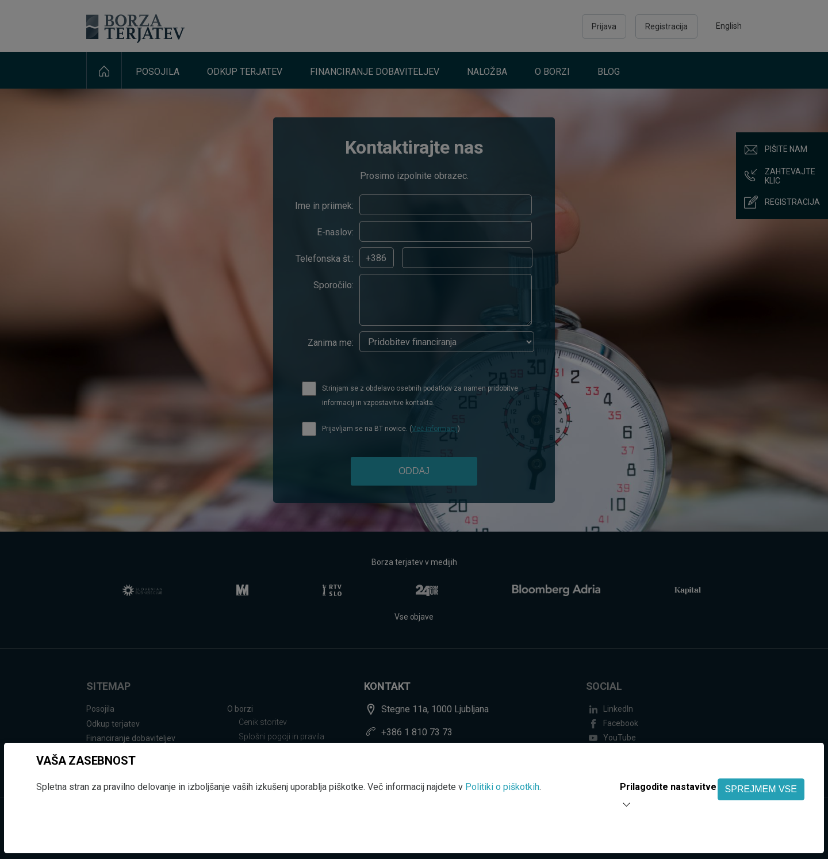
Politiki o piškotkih (502, 786)
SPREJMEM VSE (761, 789)
